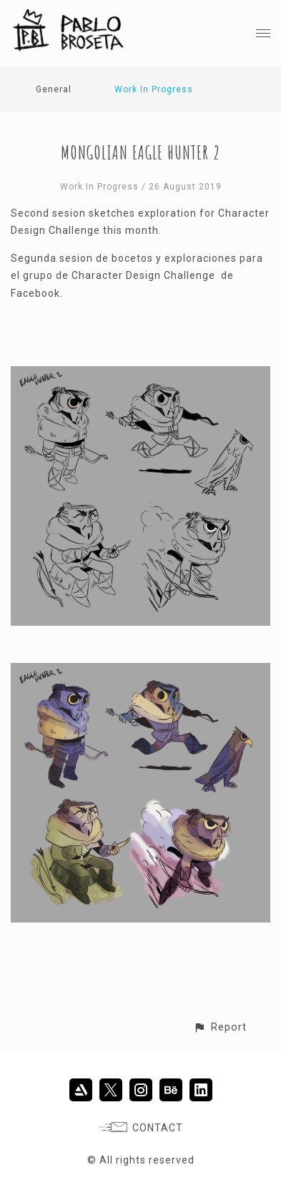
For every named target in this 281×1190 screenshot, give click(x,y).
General (54, 89)
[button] (219, 1027)
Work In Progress (153, 89)
